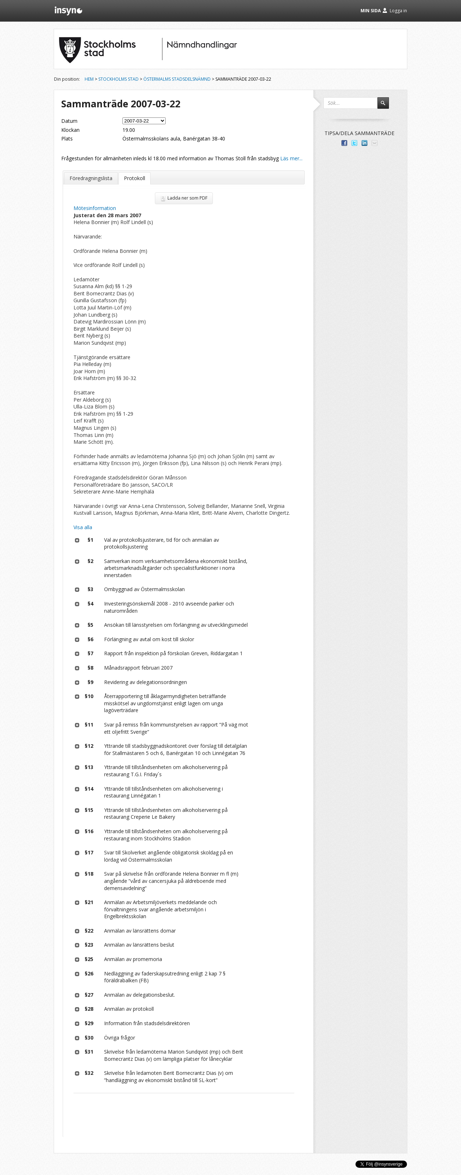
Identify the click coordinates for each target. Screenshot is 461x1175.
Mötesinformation (94, 208)
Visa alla (82, 527)
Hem (89, 79)
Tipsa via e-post (374, 143)
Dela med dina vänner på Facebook (344, 143)
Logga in (398, 11)
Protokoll (134, 178)
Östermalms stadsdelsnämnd (177, 79)
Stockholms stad (118, 79)
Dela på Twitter (354, 143)
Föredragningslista (91, 178)
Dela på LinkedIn (364, 143)
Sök (386, 106)
